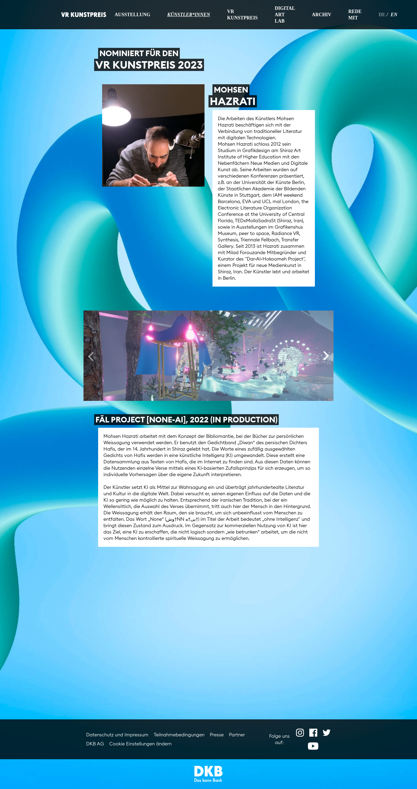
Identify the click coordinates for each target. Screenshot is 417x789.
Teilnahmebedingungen (179, 735)
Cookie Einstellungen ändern (140, 744)
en (394, 14)
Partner (237, 735)
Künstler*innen (188, 14)
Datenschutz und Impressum (117, 735)
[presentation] (90, 356)
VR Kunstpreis (242, 14)
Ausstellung (132, 14)
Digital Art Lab (285, 15)
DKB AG (95, 744)
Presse (217, 735)
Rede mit (355, 14)
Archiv (321, 14)
